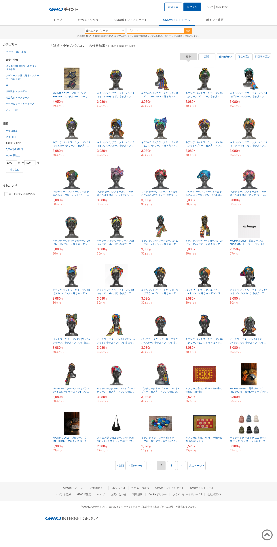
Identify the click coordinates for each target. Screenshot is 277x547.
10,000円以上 (13, 155)
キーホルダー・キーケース (20, 103)
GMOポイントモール (176, 20)
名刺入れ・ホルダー (16, 91)
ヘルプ (209, 7)
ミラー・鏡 (12, 110)
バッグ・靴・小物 (16, 51)
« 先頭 (120, 465)
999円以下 (11, 137)
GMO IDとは (118, 487)
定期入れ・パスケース (18, 97)
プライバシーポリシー (187, 494)
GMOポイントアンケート (130, 20)
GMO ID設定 (222, 7)
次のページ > (196, 465)
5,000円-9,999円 (14, 149)
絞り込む (14, 169)
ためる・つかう (88, 20)
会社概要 (214, 494)
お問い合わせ (118, 494)
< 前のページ (136, 465)
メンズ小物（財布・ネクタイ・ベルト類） (22, 68)
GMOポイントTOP (73, 487)
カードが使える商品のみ (19, 194)
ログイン (192, 6)
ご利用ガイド (97, 487)
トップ (57, 20)
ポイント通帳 (215, 20)
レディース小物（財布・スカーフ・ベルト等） (22, 77)
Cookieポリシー (158, 494)
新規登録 (173, 6)
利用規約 (137, 494)
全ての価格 (12, 130)
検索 (188, 30)
